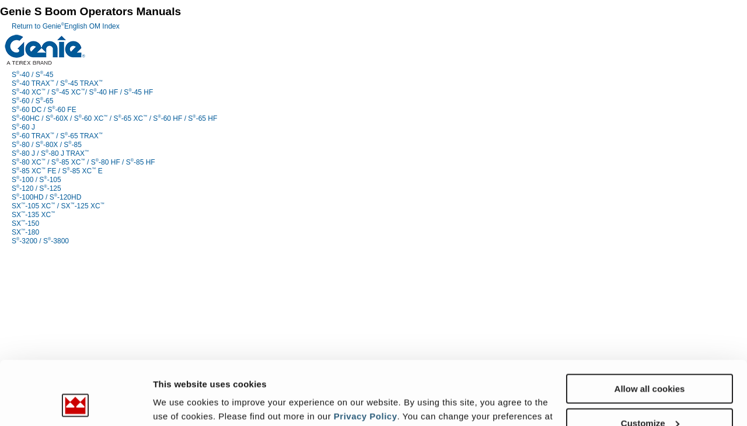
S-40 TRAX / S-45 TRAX (57, 83)
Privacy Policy (365, 356)
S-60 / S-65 (32, 101)
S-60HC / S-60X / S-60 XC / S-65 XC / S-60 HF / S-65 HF (114, 118)
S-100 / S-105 (36, 180)
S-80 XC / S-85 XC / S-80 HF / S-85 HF (83, 162)
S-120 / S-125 (36, 188)
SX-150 (25, 223)
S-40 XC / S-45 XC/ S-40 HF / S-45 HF (82, 92)
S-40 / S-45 (32, 75)
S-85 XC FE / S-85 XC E (57, 171)
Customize (650, 363)
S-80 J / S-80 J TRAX (50, 153)
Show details (180, 402)
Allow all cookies (650, 329)
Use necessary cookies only (649, 397)
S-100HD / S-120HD (46, 197)
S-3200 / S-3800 (40, 241)
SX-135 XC (33, 215)
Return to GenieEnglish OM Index (66, 26)
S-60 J (23, 127)
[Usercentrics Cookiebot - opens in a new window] (76, 403)
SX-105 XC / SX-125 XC (58, 206)
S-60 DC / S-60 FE (44, 110)
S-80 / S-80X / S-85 (47, 145)
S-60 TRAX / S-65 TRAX (57, 136)
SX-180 (25, 232)
